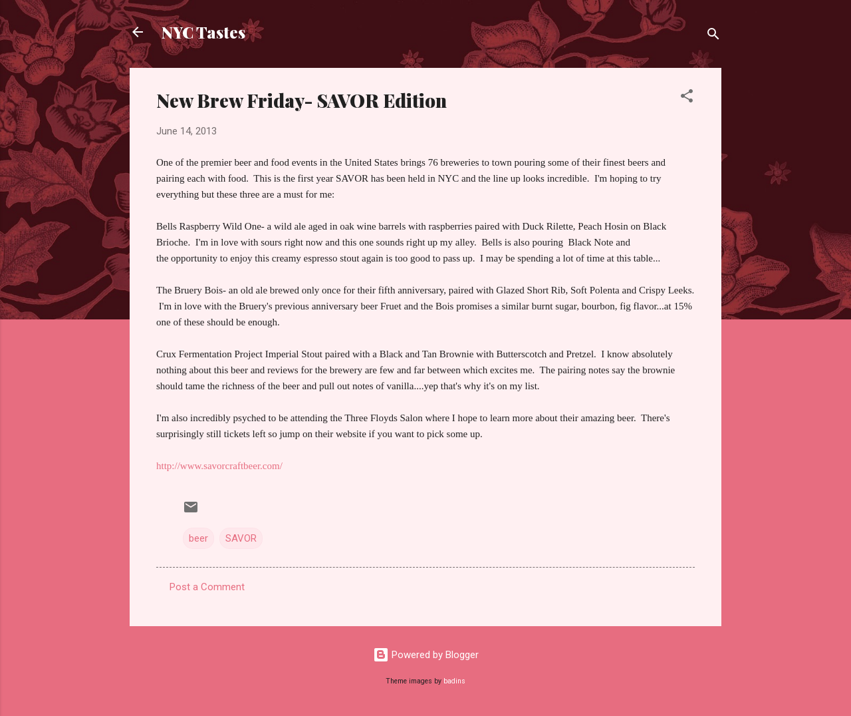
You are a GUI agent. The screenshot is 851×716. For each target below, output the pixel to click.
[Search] (713, 36)
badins (454, 681)
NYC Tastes (203, 32)
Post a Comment (207, 587)
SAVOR (241, 538)
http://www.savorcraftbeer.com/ (219, 465)
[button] (687, 98)
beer (198, 538)
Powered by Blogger (426, 655)
